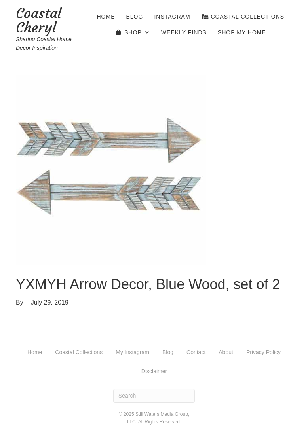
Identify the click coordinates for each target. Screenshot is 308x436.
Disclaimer (154, 371)
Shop (137, 32)
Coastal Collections (243, 16)
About (226, 352)
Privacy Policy (263, 352)
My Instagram (132, 352)
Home (106, 16)
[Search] (154, 396)
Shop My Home (242, 32)
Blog (134, 16)
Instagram (172, 16)
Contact (195, 352)
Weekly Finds (184, 32)
